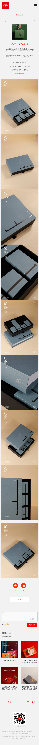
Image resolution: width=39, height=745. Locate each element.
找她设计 (19, 599)
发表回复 (32, 625)
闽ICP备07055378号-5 (19, 733)
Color (5, 624)
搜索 (34, 20)
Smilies (8, 624)
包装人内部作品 (23, 44)
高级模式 (32, 619)
